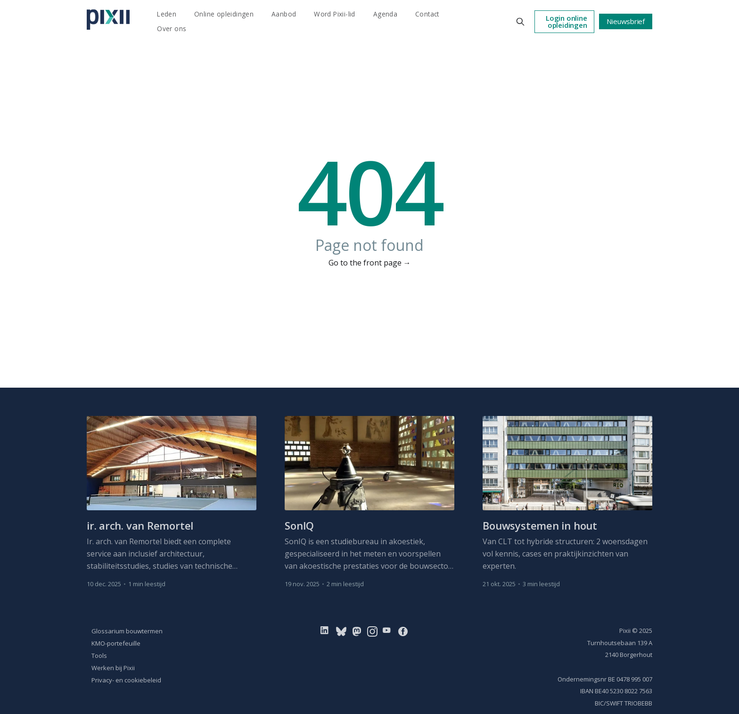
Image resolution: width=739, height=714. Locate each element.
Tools (99, 655)
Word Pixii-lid (334, 13)
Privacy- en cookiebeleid (126, 680)
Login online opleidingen (566, 21)
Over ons (171, 28)
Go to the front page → (369, 262)
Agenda (385, 13)
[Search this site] (520, 21)
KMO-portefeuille (115, 643)
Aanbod (283, 13)
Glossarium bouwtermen (127, 631)
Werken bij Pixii (113, 668)
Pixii (625, 630)
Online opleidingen (224, 13)
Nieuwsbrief (626, 21)
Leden (166, 13)
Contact (427, 13)
